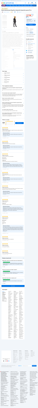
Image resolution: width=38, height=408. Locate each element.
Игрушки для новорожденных (15, 302)
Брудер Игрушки (10, 302)
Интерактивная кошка (21, 337)
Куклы (20, 323)
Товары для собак (33, 353)
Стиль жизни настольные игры (21, 314)
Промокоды (14, 356)
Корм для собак (32, 354)
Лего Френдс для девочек (21, 293)
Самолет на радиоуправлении (10, 321)
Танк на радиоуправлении (10, 323)
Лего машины (20, 297)
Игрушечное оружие (9, 312)
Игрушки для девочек (9, 335)
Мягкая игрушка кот (21, 333)
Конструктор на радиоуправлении (21, 298)
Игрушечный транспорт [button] (4, 294)
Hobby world (20, 305)
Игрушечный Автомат (9, 309)
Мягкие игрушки (21, 330)
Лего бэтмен (15, 310)
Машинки (9, 313)
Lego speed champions (15, 336)
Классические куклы (19, 7)
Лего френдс (15, 325)
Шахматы (20, 310)
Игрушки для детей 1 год (16, 307)
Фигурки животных (16, 306)
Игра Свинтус (20, 317)
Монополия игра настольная (21, 319)
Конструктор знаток (15, 337)
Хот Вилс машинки (10, 314)
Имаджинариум (21, 304)
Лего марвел (15, 324)
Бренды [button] (3, 291)
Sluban (20, 294)
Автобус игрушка (10, 328)
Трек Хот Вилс (10, 320)
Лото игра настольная (20, 321)
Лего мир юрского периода (16, 330)
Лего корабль (20, 291)
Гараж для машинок (10, 325)
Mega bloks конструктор (20, 300)
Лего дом (20, 292)
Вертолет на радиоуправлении (10, 318)
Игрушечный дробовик (9, 306)
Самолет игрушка (10, 324)
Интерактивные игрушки (15, 297)
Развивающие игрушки (9, 333)
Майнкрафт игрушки (15, 296)
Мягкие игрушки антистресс (21, 334)
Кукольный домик (21, 325)
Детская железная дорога (10, 317)
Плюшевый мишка (21, 331)
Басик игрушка (20, 332)
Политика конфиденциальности (15, 357)
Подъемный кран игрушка (10, 326)
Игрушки (9, 332)
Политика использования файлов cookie (15, 359)
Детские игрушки (6, 7)
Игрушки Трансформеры (15, 313)
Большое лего (20, 296)
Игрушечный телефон (15, 305)
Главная (2, 7)
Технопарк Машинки (9, 298)
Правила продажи (15, 355)
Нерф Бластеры (10, 305)
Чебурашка (15, 314)
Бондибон (9, 304)
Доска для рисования (20, 306)
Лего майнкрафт (15, 318)
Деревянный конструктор (15, 331)
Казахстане (8, 366)
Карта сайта (14, 362)
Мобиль (9, 336)
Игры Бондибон (21, 315)
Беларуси (11, 366)
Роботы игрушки (15, 293)
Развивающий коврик (15, 301)
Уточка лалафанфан (16, 309)
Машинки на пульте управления (10, 315)
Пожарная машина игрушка (10, 329)
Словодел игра (20, 311)
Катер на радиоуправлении (10, 331)
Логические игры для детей (21, 312)
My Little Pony (10, 296)
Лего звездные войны (15, 320)
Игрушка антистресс (15, 291)
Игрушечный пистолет (9, 308)
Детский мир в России (4, 366)
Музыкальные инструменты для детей (16, 299)
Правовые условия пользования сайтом (10, 365)
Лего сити (15, 319)
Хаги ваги (15, 308)
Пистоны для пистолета (9, 311)
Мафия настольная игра (21, 318)
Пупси (9, 303)
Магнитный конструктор (15, 326)
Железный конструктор (15, 334)
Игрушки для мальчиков (9, 337)
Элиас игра (20, 316)
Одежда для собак (33, 355)
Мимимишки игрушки (15, 311)
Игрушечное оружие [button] (4, 292)
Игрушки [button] (3, 295)
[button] (35, 5)
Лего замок (20, 295)
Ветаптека (32, 356)
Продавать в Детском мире (15, 353)
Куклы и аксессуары (12, 7)
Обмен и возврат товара (15, 354)
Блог (25, 358)
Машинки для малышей (15, 294)
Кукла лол (20, 322)
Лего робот (15, 332)
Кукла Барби (20, 324)
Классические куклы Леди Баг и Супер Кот (28, 7)
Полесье (9, 292)
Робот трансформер (16, 292)
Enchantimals (9, 291)
